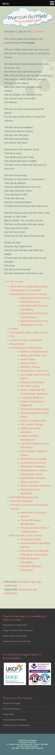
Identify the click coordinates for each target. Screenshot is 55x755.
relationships (10, 585)
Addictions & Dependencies (34, 351)
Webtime (39, 748)
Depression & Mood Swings (34, 409)
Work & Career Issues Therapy (26, 535)
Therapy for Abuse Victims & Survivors (18, 630)
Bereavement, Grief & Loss (34, 371)
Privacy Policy (17, 344)
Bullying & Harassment (32, 382)
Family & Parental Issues (33, 420)
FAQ (12, 336)
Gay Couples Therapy (31, 424)
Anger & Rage (27, 359)
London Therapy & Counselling (26, 340)
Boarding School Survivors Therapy (28, 294)
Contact (14, 328)
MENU (5, 4)
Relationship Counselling (33, 459)
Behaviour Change (30, 367)
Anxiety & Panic (28, 363)
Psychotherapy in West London (26, 348)
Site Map (15, 748)
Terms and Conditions (21, 501)
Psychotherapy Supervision (24, 497)
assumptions (24, 582)
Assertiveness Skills (30, 539)
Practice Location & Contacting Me (16, 725)
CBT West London (29, 386)
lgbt (39, 582)
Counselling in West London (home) (28, 332)
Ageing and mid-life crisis (33, 355)
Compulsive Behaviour (32, 397)
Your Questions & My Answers (14, 720)
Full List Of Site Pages (11, 703)
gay (34, 582)
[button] (52, 3)
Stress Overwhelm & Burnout (35, 485)
